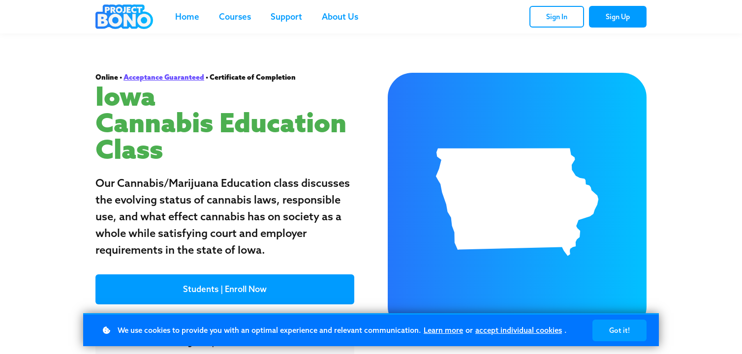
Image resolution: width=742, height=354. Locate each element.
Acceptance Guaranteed (164, 77)
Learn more (443, 330)
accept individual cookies (518, 330)
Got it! (619, 330)
